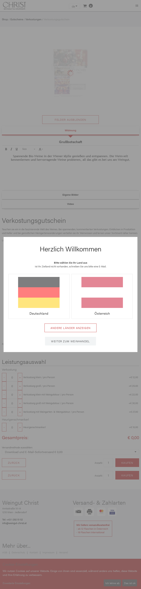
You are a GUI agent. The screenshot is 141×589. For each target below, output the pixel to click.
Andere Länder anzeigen (71, 328)
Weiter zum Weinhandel (70, 341)
